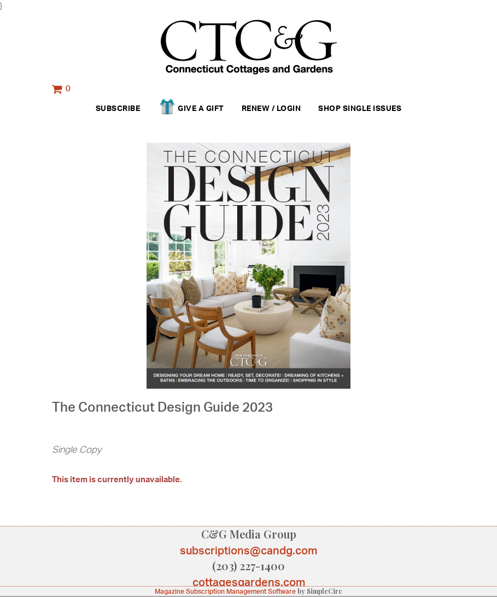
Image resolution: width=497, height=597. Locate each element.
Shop (329, 108)
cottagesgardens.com (248, 582)
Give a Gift (190, 109)
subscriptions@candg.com (248, 550)
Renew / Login (271, 108)
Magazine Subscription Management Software (225, 591)
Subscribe (118, 108)
